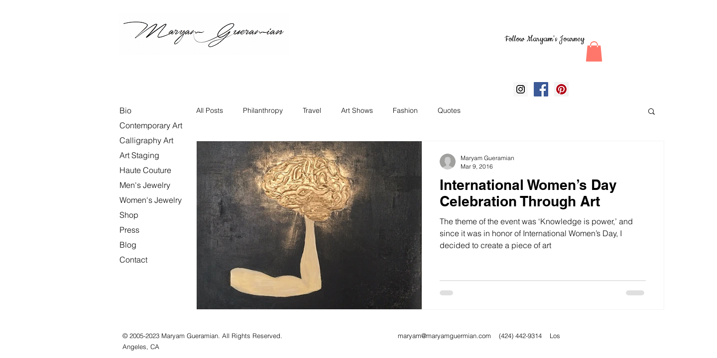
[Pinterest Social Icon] (561, 89)
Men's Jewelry (145, 185)
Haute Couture (145, 170)
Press (129, 230)
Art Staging (139, 155)
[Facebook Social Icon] (541, 89)
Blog (128, 245)
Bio (125, 110)
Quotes (449, 110)
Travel (312, 110)
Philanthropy (263, 110)
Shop (129, 215)
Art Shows (357, 110)
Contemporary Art (151, 125)
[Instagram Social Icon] (520, 89)
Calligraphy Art (146, 140)
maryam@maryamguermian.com (444, 336)
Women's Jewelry (151, 200)
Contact (133, 260)
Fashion (405, 110)
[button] (594, 51)
